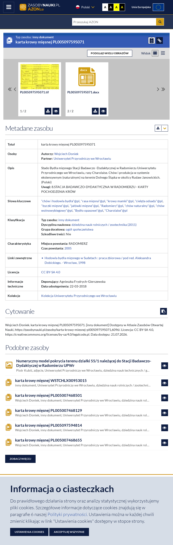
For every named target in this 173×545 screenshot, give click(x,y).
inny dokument (68, 220)
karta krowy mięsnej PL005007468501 (48, 395)
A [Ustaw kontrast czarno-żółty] (122, 7)
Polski (82, 7)
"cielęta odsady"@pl (149, 201)
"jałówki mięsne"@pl (84, 206)
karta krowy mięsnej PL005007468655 (48, 440)
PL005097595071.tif (34, 92)
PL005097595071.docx (83, 92)
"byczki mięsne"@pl (54, 206)
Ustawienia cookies (29, 532)
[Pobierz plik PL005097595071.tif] (48, 111)
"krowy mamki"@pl (120, 201)
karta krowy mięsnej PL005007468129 (48, 410)
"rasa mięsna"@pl (93, 201)
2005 (68, 248)
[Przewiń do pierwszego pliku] (9, 89)
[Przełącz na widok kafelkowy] (155, 53)
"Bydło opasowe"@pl (88, 210)
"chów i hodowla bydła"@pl (60, 201)
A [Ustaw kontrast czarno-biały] (111, 7)
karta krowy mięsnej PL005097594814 (48, 425)
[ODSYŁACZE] (159, 40)
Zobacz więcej (20, 458)
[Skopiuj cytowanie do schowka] (163, 311)
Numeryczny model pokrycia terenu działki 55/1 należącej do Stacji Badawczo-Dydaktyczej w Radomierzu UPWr (83, 363)
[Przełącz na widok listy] (163, 53)
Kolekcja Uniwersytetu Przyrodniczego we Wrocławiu (79, 296)
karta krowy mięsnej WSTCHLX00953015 (51, 380)
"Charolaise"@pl (116, 210)
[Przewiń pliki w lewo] (15, 89)
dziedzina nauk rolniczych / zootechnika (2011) (104, 225)
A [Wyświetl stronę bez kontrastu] (105, 7)
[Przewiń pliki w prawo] (158, 89)
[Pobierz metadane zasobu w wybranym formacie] (161, 128)
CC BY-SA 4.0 (50, 272)
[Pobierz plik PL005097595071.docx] (95, 111)
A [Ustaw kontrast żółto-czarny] (116, 7)
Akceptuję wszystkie (69, 532)
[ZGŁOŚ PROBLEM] (151, 40)
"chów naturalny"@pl (139, 206)
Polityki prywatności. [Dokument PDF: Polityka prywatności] (68, 514)
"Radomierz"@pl (111, 206)
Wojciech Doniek (66, 154)
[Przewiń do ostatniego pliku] (163, 89)
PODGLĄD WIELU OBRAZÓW (110, 53)
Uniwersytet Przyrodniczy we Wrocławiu (82, 158)
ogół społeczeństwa (79, 229)
